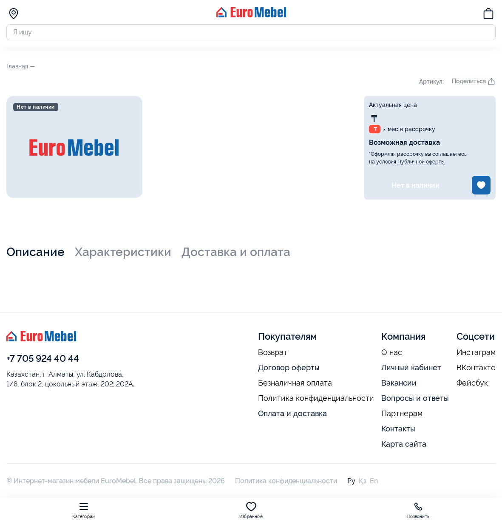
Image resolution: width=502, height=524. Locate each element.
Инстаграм (476, 354)
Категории (83, 510)
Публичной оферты (421, 163)
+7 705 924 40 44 (42, 359)
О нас (391, 354)
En (374, 482)
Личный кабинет (411, 369)
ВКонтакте (476, 369)
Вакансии (399, 384)
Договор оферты (289, 369)
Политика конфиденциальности (316, 400)
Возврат (272, 354)
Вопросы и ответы (415, 399)
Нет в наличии (415, 187)
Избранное (251, 510)
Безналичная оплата (295, 384)
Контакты (398, 429)
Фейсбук (472, 384)
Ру (351, 482)
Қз (362, 482)
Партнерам (402, 415)
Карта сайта (403, 445)
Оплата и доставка (292, 414)
